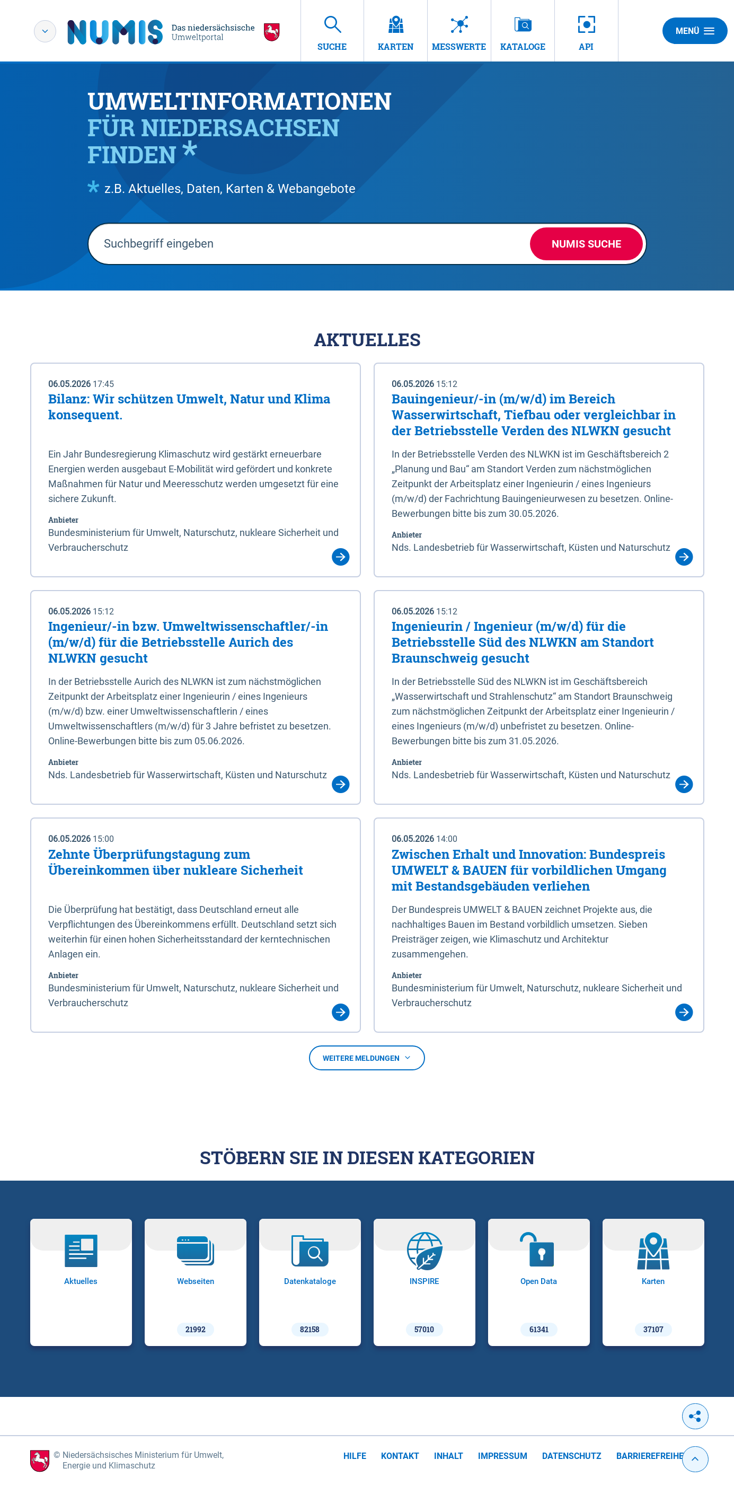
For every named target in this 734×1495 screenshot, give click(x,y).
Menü (695, 30)
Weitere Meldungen (367, 1058)
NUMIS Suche (586, 244)
